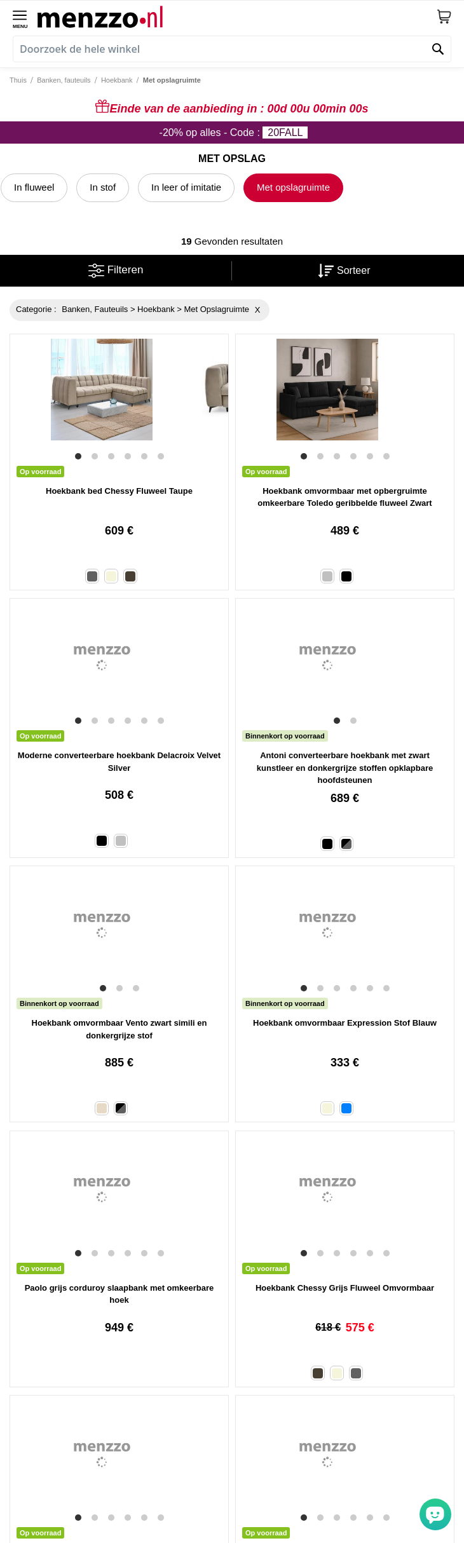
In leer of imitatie (186, 187)
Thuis (18, 80)
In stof (103, 187)
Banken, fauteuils (63, 80)
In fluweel (34, 187)
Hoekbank (117, 80)
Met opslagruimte (293, 187)
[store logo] (236, 16)
